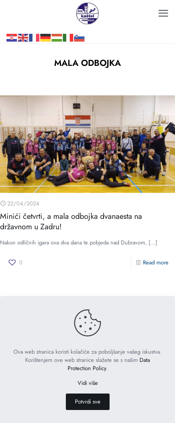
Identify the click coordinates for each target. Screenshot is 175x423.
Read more (156, 262)
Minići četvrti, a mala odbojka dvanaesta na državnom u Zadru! (71, 221)
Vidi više (88, 383)
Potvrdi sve (87, 401)
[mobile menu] (163, 13)
